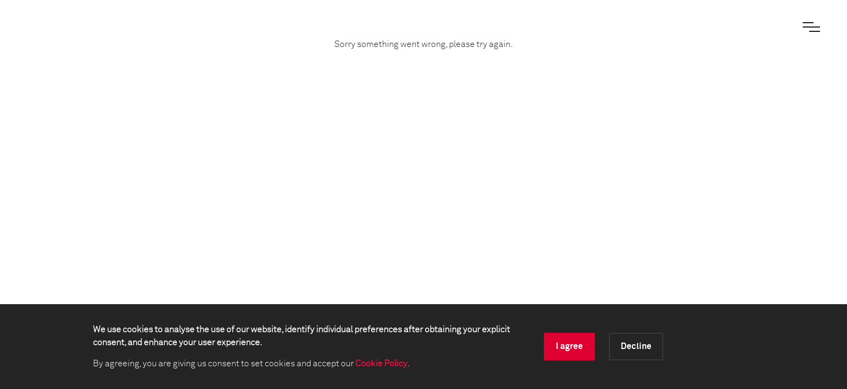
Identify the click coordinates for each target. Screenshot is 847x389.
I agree (569, 346)
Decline (636, 346)
